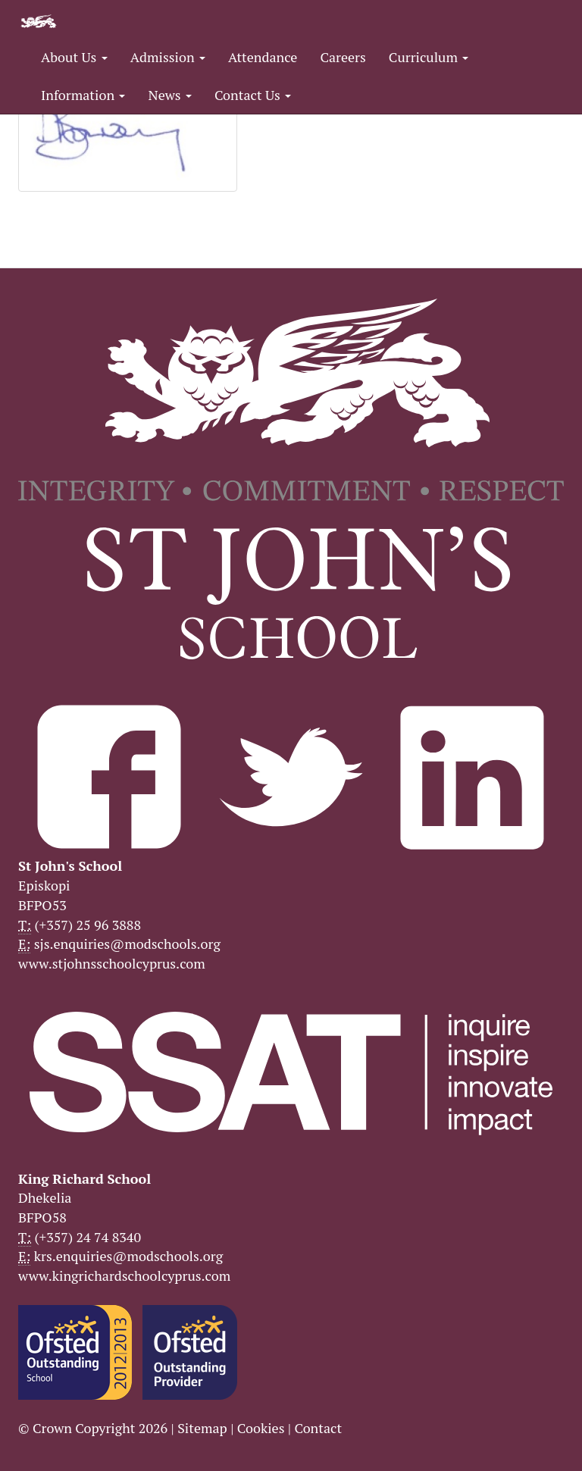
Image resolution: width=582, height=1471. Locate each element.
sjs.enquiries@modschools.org (127, 943)
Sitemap (202, 1428)
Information (83, 95)
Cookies (261, 1428)
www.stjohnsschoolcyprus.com (111, 963)
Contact (318, 1428)
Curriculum (429, 57)
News (169, 95)
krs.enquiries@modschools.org (128, 1256)
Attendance (262, 57)
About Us (74, 57)
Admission (167, 57)
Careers (342, 57)
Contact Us (252, 95)
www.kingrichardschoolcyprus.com (124, 1275)
